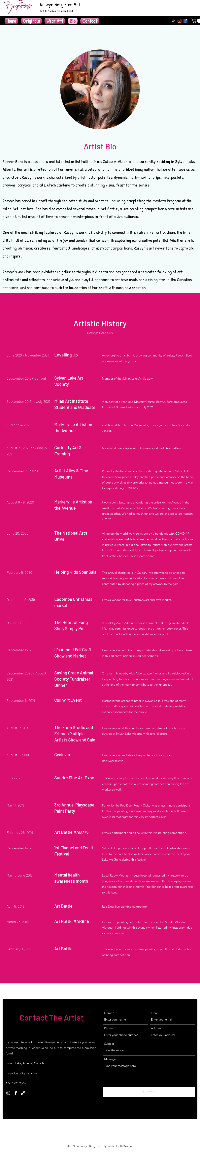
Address (156, 1028)
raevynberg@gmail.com (21, 1073)
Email (154, 1012)
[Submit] (149, 1092)
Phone (108, 1028)
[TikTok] (174, 21)
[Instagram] (180, 21)
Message (110, 1058)
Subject (109, 1043)
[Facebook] (185, 21)
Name (108, 1012)
